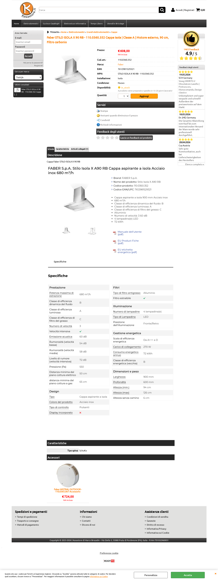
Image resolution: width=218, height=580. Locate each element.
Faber (120, 64)
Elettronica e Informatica (75, 23)
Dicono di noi (88, 524)
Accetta (188, 575)
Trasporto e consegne (28, 520)
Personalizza (150, 575)
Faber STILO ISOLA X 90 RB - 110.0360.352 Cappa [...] (27, 92)
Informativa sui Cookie (99, 576)
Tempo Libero (97, 23)
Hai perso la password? (33, 62)
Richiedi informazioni (111, 124)
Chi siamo (87, 516)
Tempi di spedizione (27, 516)
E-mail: (18, 37)
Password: (20, 46)
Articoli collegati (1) (79, 149)
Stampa (104, 110)
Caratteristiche (62, 149)
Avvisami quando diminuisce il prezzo (119, 115)
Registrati (38, 65)
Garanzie (151, 520)
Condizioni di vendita (157, 516)
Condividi (105, 120)
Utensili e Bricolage (115, 23)
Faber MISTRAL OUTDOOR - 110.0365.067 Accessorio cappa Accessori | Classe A (68, 490)
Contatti (86, 520)
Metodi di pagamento (28, 524)
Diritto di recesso (155, 524)
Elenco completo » (194, 164)
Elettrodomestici (31, 23)
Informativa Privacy (156, 528)
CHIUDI (215, 573)
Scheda (51, 149)
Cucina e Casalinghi (51, 23)
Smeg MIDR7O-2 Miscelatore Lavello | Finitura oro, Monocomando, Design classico (190, 86)
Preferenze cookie (109, 553)
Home (16, 23)
